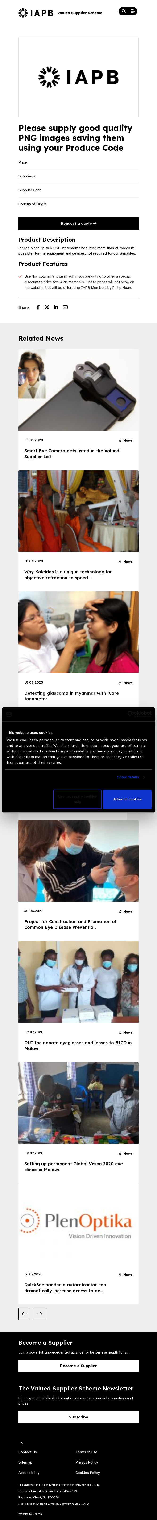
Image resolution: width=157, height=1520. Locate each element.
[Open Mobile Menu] (133, 11)
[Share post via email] (67, 308)
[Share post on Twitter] (49, 308)
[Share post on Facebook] (41, 308)
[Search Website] (123, 11)
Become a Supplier (78, 1365)
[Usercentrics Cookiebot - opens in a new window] (131, 714)
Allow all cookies (127, 799)
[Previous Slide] (24, 1314)
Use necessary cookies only (77, 799)
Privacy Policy (86, 1462)
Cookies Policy (87, 1472)
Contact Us (27, 1452)
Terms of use (86, 1452)
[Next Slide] (39, 1314)
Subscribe (78, 1417)
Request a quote (78, 223)
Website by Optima (30, 1514)
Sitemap (25, 1462)
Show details (128, 777)
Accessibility (28, 1472)
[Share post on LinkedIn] (58, 308)
